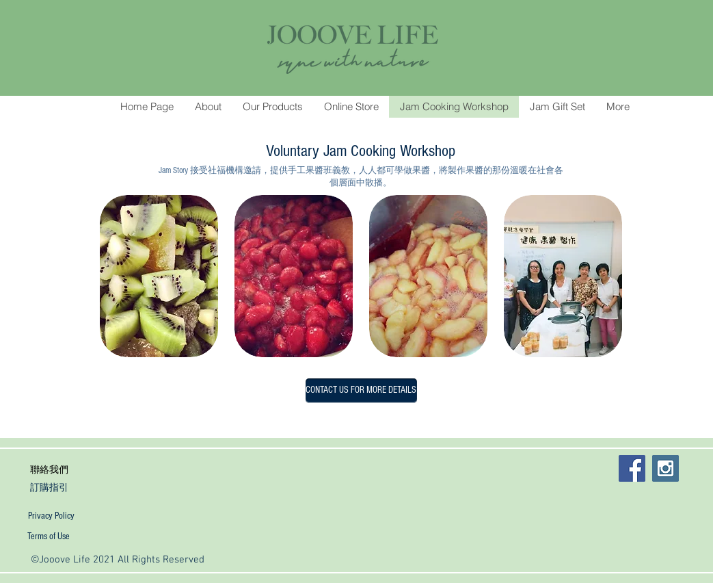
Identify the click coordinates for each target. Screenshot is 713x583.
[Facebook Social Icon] (632, 468)
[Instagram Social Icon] (665, 468)
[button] (159, 276)
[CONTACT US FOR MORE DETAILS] (361, 390)
